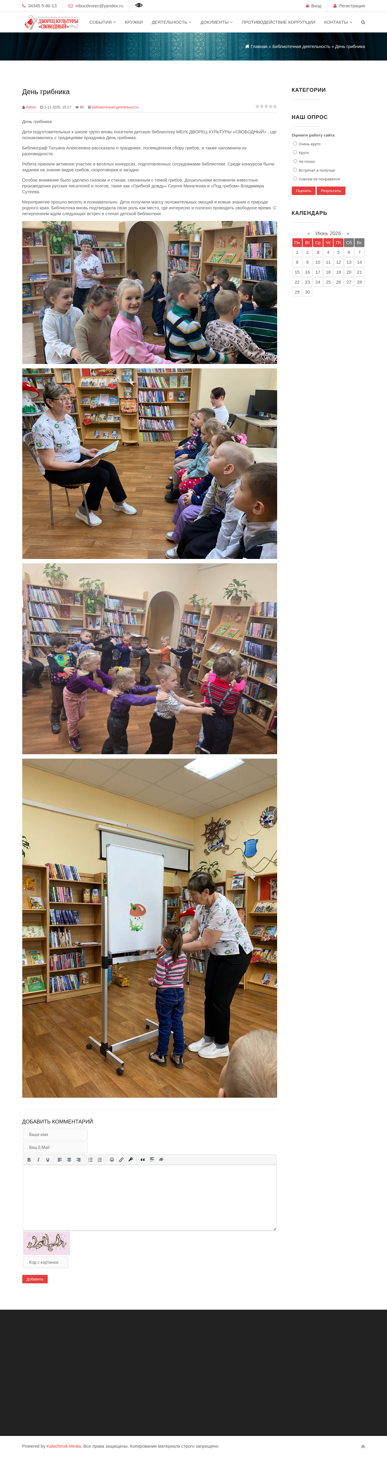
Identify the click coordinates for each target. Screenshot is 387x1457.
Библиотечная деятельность (115, 107)
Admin (31, 107)
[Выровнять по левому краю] (60, 1159)
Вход (316, 5)
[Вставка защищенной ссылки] (131, 1159)
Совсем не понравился (319, 179)
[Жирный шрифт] (29, 1159)
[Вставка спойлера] (152, 1159)
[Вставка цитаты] (143, 1159)
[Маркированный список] (90, 1159)
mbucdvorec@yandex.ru (99, 5)
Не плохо (306, 161)
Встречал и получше (316, 170)
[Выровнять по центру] (69, 1159)
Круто (303, 153)
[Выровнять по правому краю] (78, 1159)
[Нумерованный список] (100, 1159)
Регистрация (352, 5)
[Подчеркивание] (48, 1159)
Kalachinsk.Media (64, 1446)
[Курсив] (38, 1159)
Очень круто (309, 144)
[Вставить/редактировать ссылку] (121, 1159)
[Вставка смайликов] (112, 1159)
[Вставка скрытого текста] (161, 1159)
